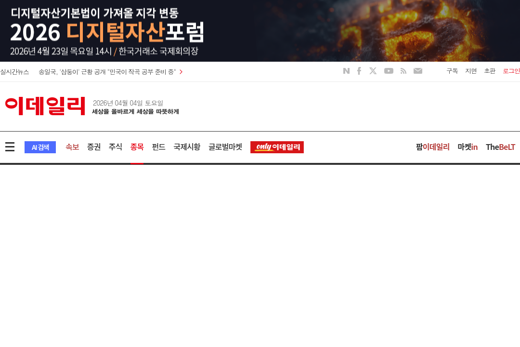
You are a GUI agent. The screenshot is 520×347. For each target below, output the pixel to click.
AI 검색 (40, 147)
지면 (471, 70)
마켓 (468, 146)
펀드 (158, 146)
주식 (115, 146)
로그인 (511, 70)
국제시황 (186, 146)
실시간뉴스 (14, 71)
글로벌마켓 (225, 146)
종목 (137, 146)
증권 (94, 146)
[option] (260, 41)
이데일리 (92, 106)
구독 (452, 70)
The (500, 146)
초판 (489, 70)
